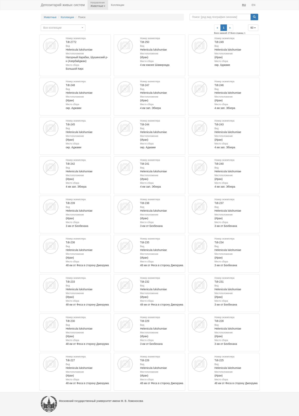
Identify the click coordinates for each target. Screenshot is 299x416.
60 (253, 27)
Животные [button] (97, 5)
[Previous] (217, 27)
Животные (50, 17)
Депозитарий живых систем (63, 5)
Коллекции (117, 4)
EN (253, 4)
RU (244, 4)
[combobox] (63, 27)
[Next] (230, 27)
